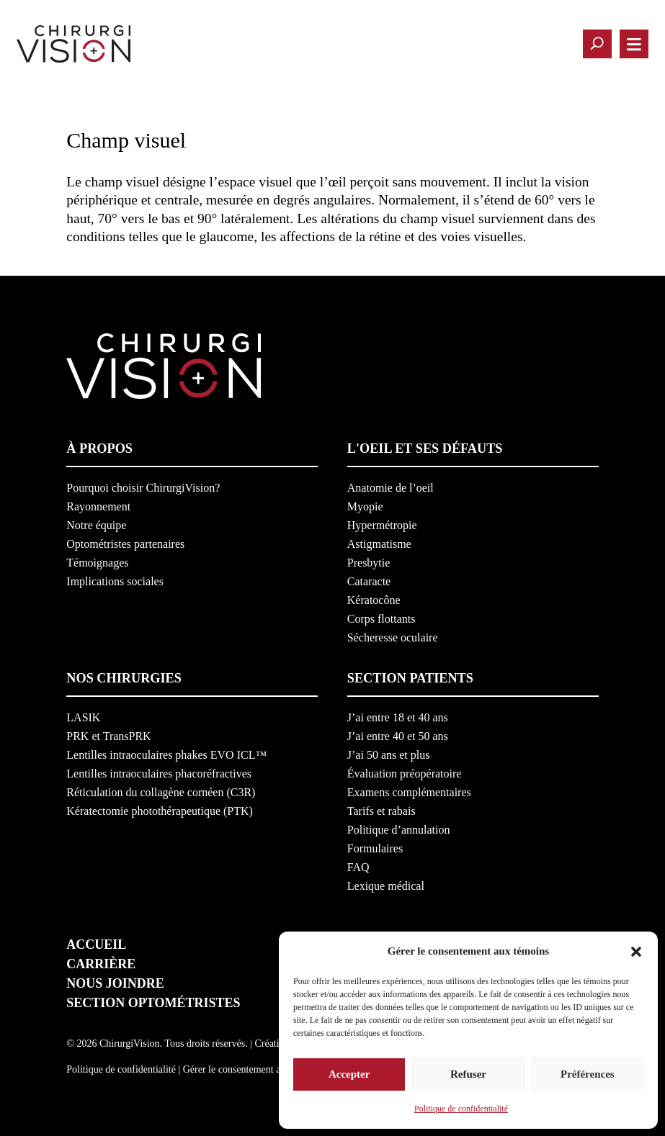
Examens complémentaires (409, 792)
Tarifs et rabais (381, 811)
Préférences (588, 1074)
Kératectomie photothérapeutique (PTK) (159, 811)
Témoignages (97, 562)
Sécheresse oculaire (392, 637)
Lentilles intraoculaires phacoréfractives (158, 773)
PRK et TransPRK (108, 736)
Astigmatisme (379, 544)
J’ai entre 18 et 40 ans (397, 717)
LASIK (83, 717)
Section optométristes (153, 1003)
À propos (99, 448)
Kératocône (374, 600)
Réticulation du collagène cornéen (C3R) (160, 792)
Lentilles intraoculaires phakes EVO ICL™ (166, 755)
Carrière (100, 964)
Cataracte (368, 581)
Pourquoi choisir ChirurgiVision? (143, 488)
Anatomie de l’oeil (390, 488)
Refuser (468, 1074)
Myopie (365, 506)
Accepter (349, 1074)
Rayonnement (98, 506)
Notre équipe (96, 525)
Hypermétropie (382, 525)
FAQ (358, 867)
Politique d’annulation (398, 830)
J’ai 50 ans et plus (388, 755)
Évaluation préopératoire (404, 773)
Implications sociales (115, 581)
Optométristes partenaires (125, 544)
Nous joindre (115, 983)
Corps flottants (381, 619)
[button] (636, 952)
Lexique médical (385, 886)
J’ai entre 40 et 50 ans (397, 736)
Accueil (96, 944)
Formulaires (375, 848)
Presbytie (368, 562)
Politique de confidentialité (461, 1109)
